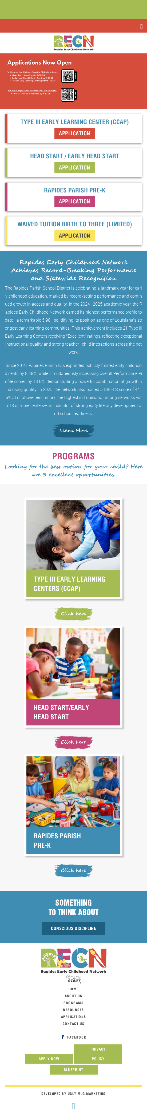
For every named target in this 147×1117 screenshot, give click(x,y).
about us (73, 996)
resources (73, 1010)
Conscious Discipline (73, 928)
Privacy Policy (98, 1054)
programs (73, 1003)
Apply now (49, 1058)
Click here (73, 614)
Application (74, 133)
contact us (74, 1024)
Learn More (73, 431)
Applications (73, 1017)
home (74, 989)
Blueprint (73, 1069)
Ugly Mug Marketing (87, 1094)
